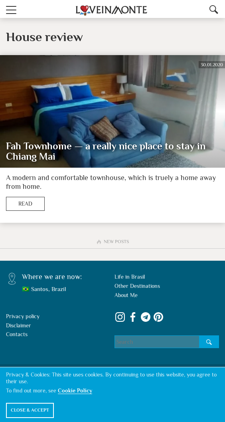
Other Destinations (137, 286)
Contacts (17, 334)
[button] (11, 9)
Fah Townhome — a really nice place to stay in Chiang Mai (105, 151)
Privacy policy (22, 316)
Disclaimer (18, 325)
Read (25, 203)
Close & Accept (30, 410)
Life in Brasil (129, 276)
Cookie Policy (75, 390)
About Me (126, 295)
